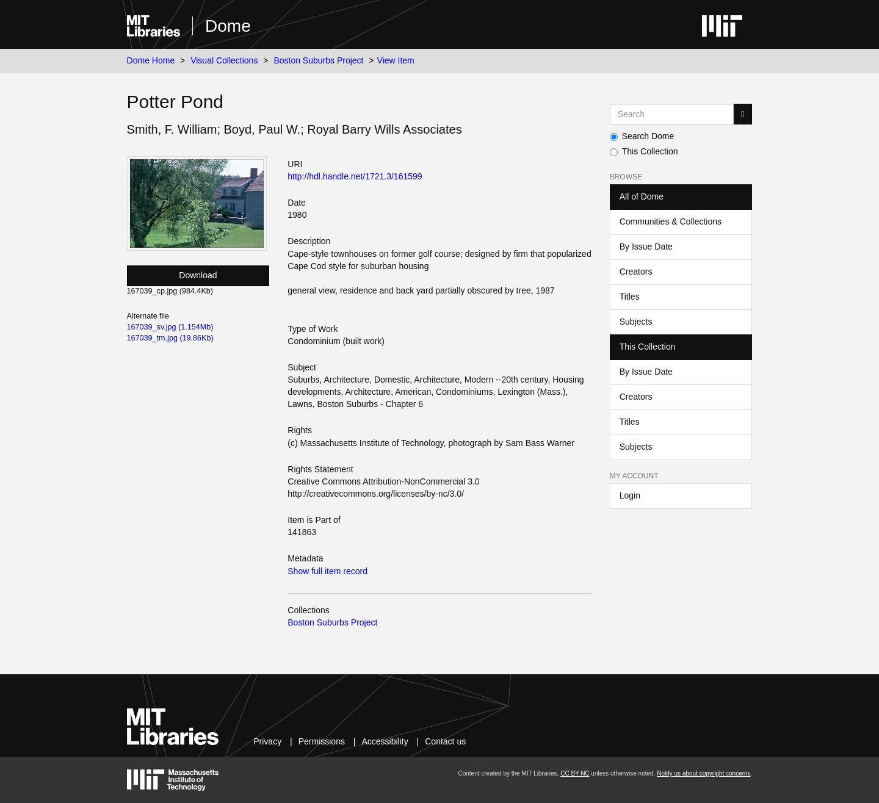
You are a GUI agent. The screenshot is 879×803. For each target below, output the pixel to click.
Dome (228, 25)
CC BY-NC (574, 773)
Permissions (321, 741)
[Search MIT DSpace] (672, 114)
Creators (636, 271)
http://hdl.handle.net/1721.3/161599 (355, 176)
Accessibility (384, 741)
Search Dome (642, 136)
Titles (630, 296)
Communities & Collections (671, 221)
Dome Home (151, 60)
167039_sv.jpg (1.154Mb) (170, 327)
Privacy (267, 741)
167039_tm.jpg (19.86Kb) (170, 338)
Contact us (445, 741)
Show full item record (327, 571)
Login (630, 495)
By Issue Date (646, 246)
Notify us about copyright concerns (703, 773)
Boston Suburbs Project (318, 60)
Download (198, 275)
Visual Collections (224, 60)
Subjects (636, 321)
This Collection (644, 151)
